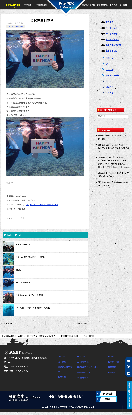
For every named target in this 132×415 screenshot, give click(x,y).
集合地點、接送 (112, 75)
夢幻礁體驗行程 (89, 4)
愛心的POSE (20, 270)
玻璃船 (111, 356)
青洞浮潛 (28, 4)
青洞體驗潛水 (42, 4)
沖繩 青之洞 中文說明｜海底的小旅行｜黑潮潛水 (33, 308)
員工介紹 (109, 69)
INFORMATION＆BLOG (15, 26)
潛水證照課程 (84, 377)
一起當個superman (23, 282)
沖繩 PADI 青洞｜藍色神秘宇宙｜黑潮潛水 (31, 257)
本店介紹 (113, 4)
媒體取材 (109, 81)
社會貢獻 (109, 93)
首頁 (66, 4)
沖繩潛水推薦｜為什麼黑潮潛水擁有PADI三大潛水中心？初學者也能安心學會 (113, 148)
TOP (29, 336)
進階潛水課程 (111, 51)
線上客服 (123, 4)
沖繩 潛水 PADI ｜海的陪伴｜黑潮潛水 (29, 295)
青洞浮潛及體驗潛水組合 (89, 367)
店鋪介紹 (109, 57)
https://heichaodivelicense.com (42, 204)
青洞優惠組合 (111, 33)
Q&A (108, 63)
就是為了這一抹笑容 (23, 244)
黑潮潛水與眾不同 (13, 4)
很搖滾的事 (8, 323)
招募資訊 (109, 87)
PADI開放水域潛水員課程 (102, 4)
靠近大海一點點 (81, 323)
